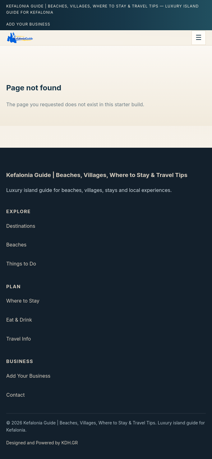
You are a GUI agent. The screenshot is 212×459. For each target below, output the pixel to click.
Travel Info (18, 339)
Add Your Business (28, 24)
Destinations (20, 226)
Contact (15, 395)
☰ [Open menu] (199, 37)
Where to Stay (22, 301)
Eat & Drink (19, 320)
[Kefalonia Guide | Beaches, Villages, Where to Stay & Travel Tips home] (19, 37)
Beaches (16, 244)
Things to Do (21, 264)
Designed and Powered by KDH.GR (42, 442)
